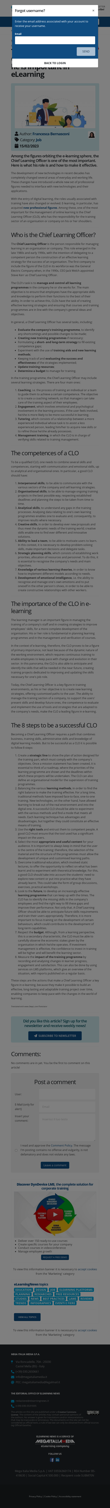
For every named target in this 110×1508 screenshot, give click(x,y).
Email (18, 33)
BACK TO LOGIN (55, 63)
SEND (86, 51)
